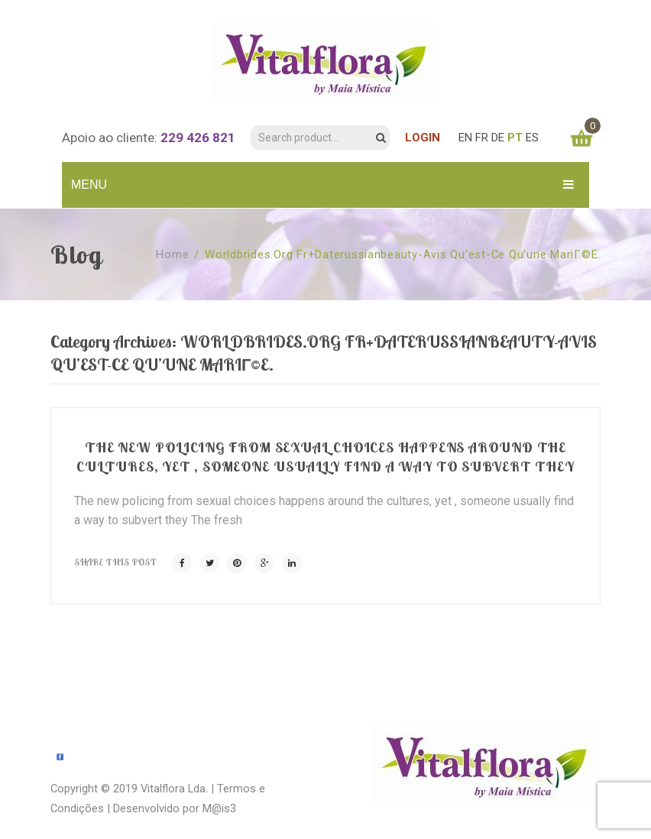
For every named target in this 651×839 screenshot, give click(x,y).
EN (465, 137)
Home (172, 254)
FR (481, 137)
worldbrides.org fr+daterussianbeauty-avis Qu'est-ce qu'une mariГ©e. (403, 254)
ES (532, 137)
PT (515, 137)
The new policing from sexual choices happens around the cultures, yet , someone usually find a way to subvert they (325, 457)
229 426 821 (197, 137)
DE (497, 137)
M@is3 (219, 808)
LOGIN (422, 137)
